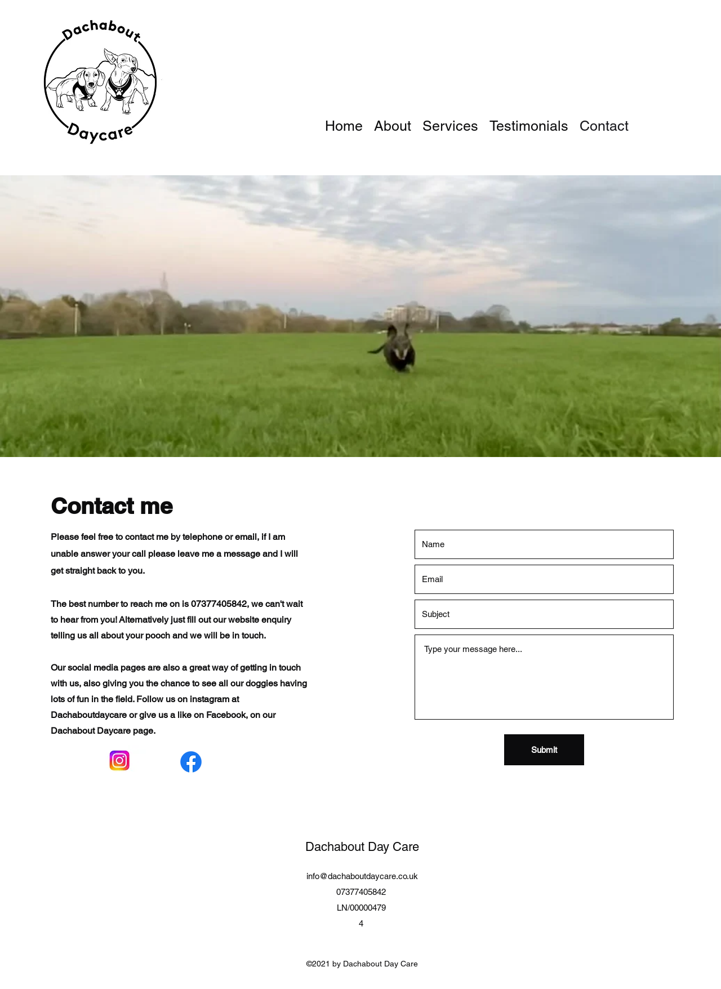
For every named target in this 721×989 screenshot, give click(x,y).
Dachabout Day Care (362, 847)
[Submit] (544, 749)
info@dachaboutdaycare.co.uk (362, 876)
